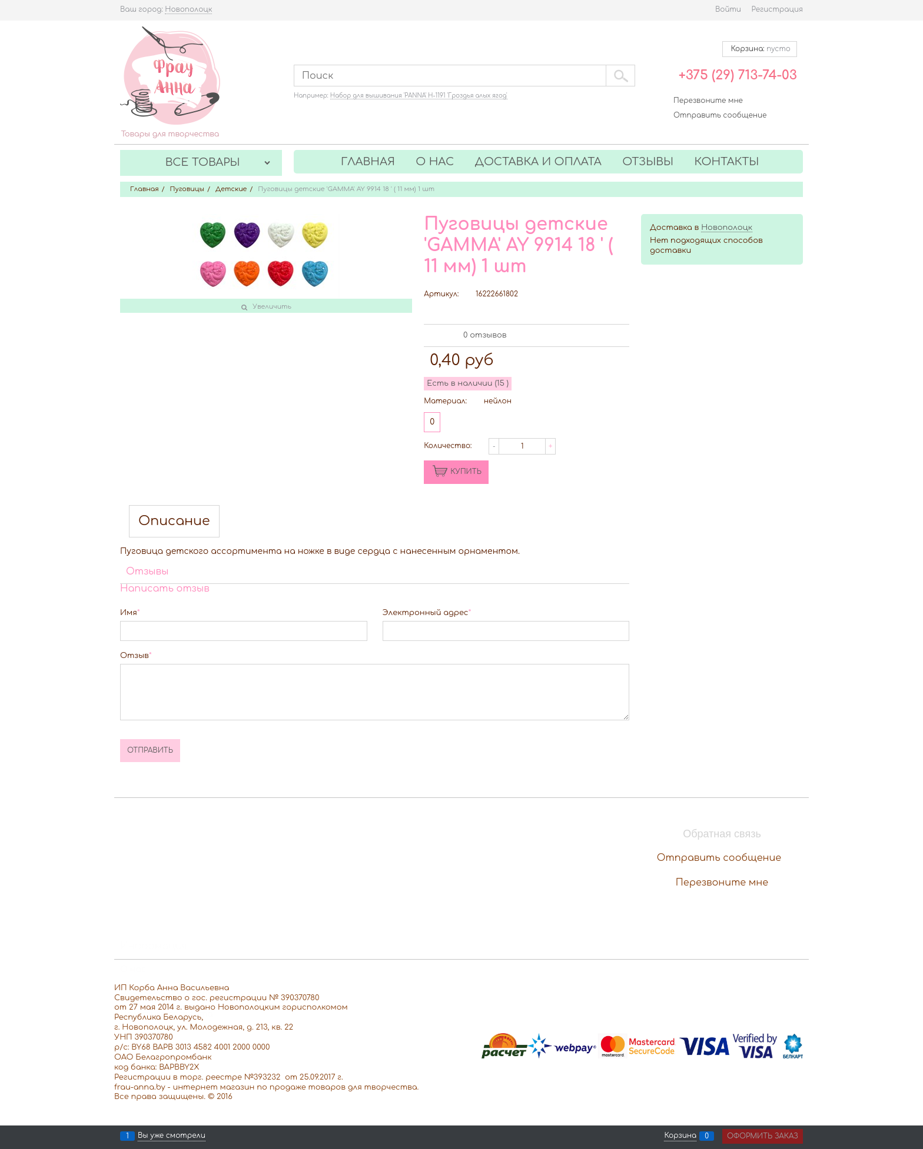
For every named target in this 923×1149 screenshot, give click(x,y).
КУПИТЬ (466, 471)
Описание (174, 521)
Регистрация (777, 9)
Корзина (680, 1136)
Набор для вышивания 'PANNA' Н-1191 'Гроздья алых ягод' (418, 95)
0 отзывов (484, 335)
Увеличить (272, 306)
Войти (728, 9)
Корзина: (760, 49)
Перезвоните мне (708, 100)
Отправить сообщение (719, 115)
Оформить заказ (762, 1136)
